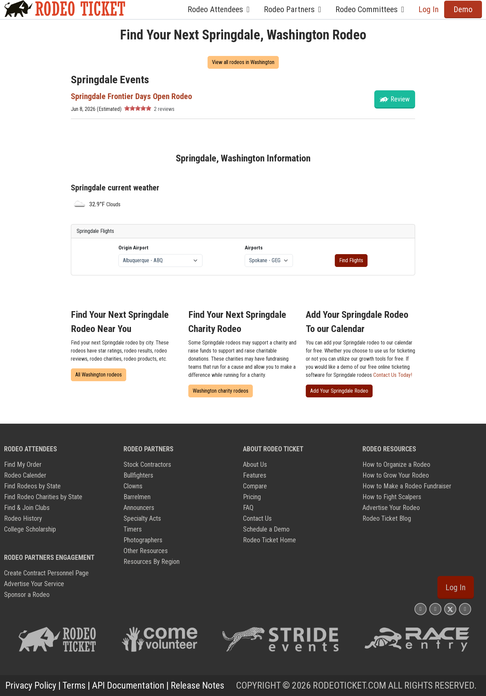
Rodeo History (23, 518)
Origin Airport (133, 248)
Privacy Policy (30, 685)
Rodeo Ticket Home (269, 540)
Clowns (133, 486)
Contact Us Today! (392, 375)
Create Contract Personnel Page (46, 573)
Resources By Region (152, 561)
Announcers (139, 508)
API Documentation (128, 685)
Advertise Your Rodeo (391, 508)
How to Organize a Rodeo (396, 464)
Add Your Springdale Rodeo (339, 391)
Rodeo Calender (25, 475)
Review (400, 99)
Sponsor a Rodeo (27, 595)
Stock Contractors (147, 464)
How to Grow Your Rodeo (395, 475)
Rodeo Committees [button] (371, 9)
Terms (74, 685)
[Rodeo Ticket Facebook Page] (435, 609)
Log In (428, 9)
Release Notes (197, 685)
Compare (255, 486)
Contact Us (257, 518)
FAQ (248, 508)
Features (254, 475)
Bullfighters (138, 475)
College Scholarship (30, 529)
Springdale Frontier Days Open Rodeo (131, 96)
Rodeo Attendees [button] (220, 9)
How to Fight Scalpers (391, 497)
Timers (133, 529)
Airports (254, 248)
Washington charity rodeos (220, 391)
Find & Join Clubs (27, 508)
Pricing (252, 497)
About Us (255, 464)
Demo (463, 9)
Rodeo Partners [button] (294, 9)
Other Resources (146, 551)
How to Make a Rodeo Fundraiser (406, 486)
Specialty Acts (142, 518)
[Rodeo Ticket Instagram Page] (420, 609)
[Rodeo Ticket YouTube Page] (465, 609)
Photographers (143, 540)
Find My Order (23, 464)
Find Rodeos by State (32, 486)
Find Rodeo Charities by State (43, 497)
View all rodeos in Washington (243, 62)
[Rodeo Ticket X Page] (450, 609)
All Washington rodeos (98, 374)
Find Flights (351, 260)
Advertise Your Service (34, 584)
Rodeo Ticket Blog (386, 518)
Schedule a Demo (266, 529)
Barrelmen (137, 497)
